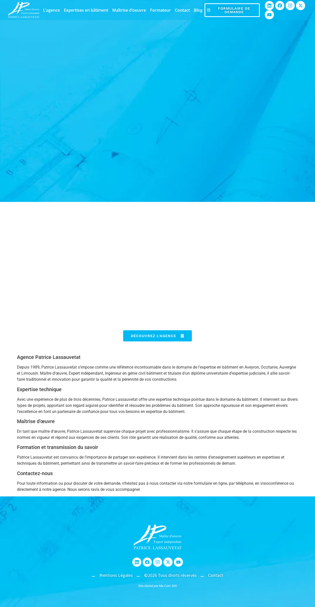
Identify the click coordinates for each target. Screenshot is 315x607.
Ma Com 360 (168, 586)
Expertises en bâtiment (86, 10)
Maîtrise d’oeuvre (129, 10)
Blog (198, 10)
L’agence (51, 10)
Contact (182, 10)
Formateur (160, 10)
